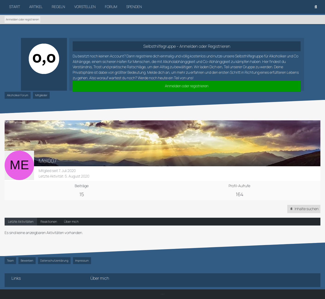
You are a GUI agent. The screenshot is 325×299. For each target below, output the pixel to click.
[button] (303, 209)
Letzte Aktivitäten (21, 221)
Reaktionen (48, 221)
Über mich (71, 221)
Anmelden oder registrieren (22, 19)
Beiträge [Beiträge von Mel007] (82, 185)
